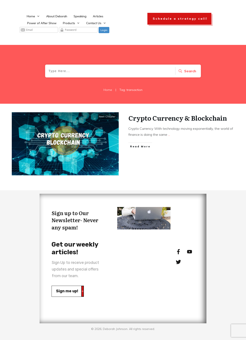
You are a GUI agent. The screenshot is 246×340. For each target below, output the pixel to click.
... (169, 134)
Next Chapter (107, 116)
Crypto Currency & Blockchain (178, 118)
